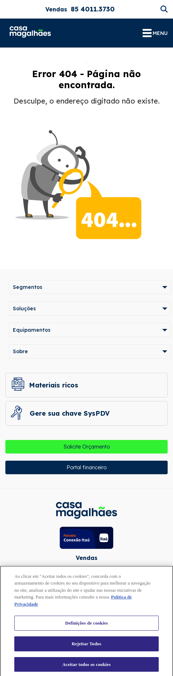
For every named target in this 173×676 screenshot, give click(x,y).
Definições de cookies (86, 624)
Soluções (24, 308)
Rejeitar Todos (87, 645)
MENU (155, 33)
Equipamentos (31, 330)
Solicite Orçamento (87, 447)
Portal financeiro (86, 467)
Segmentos (27, 287)
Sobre (20, 351)
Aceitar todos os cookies (86, 666)
